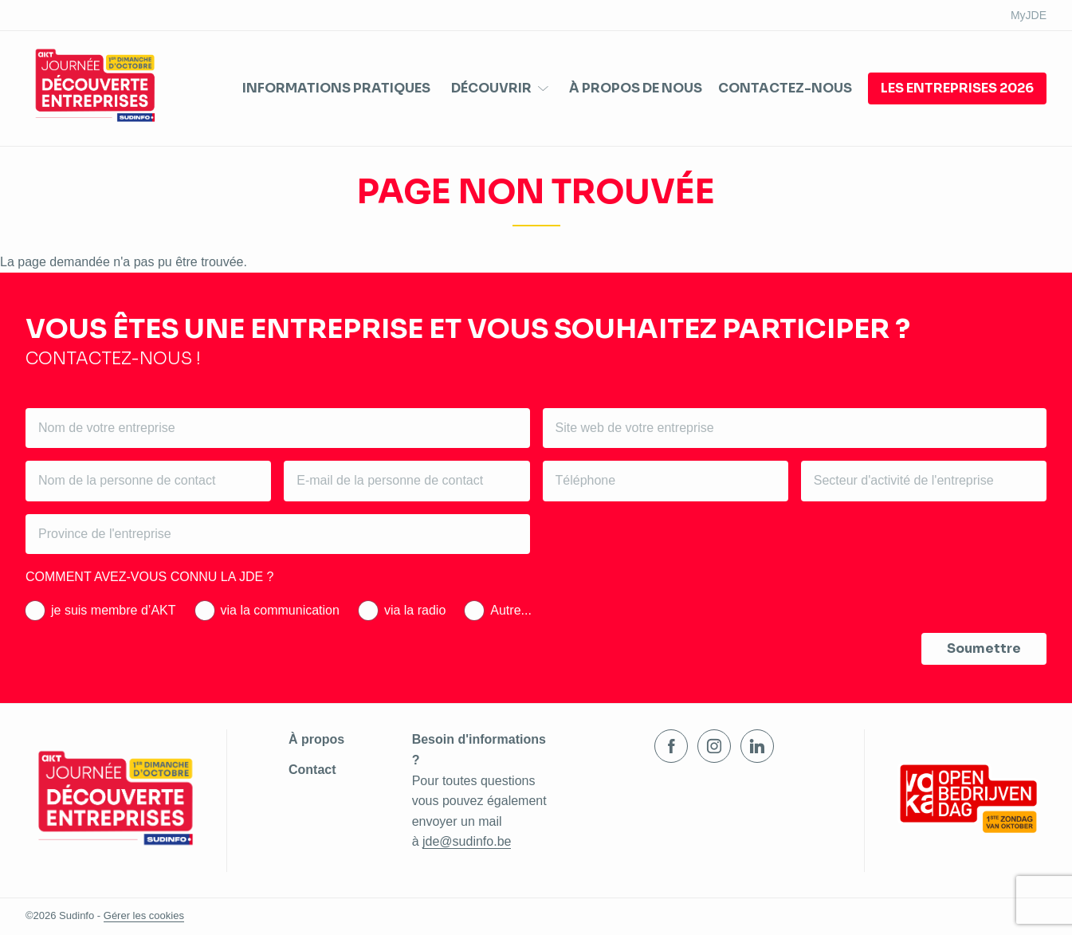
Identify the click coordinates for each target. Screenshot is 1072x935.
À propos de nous (635, 88)
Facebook (671, 746)
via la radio (415, 610)
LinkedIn (757, 746)
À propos (316, 739)
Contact (312, 769)
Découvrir (491, 88)
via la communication (280, 610)
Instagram (714, 746)
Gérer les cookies (144, 915)
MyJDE (1028, 15)
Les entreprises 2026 (957, 88)
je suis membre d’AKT (113, 610)
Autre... (511, 610)
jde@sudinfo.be (466, 841)
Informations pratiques (336, 88)
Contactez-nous (785, 88)
